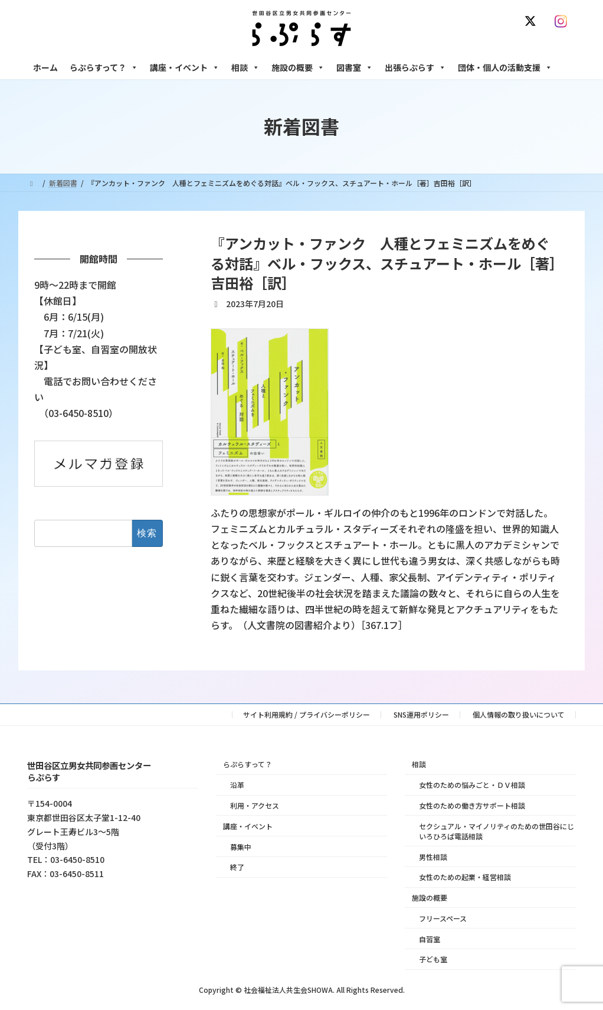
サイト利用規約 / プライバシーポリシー (306, 714)
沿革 (237, 785)
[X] (533, 21)
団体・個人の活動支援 (505, 67)
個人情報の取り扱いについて (519, 714)
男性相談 (433, 856)
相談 (245, 67)
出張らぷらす (415, 67)
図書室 (354, 67)
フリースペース (443, 918)
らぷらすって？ (104, 67)
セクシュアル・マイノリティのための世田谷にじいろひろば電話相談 (496, 831)
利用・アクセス (254, 805)
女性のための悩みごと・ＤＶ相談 (472, 785)
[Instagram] (563, 21)
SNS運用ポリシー (421, 714)
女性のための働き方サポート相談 (472, 805)
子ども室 (433, 959)
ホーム (45, 67)
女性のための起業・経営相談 (465, 877)
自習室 (429, 938)
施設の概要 (298, 67)
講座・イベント (184, 67)
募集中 (240, 846)
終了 (237, 867)
